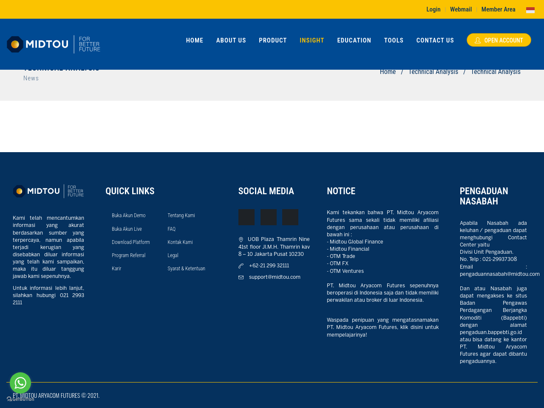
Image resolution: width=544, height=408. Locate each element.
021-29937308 (499, 259)
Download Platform (131, 242)
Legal (173, 255)
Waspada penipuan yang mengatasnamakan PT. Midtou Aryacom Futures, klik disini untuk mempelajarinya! (383, 327)
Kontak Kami (180, 242)
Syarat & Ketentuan (187, 269)
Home (195, 40)
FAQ (172, 229)
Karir (116, 269)
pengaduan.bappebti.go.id (491, 332)
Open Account (499, 40)
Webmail (461, 9)
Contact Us (435, 40)
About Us (231, 40)
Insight (312, 40)
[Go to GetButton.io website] (20, 399)
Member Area (499, 9)
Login (433, 9)
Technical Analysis (433, 72)
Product (273, 40)
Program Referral (128, 255)
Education (354, 40)
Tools (394, 40)
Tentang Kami (181, 215)
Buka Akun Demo (128, 215)
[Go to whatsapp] (20, 383)
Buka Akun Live (127, 229)
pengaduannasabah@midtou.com (500, 274)
